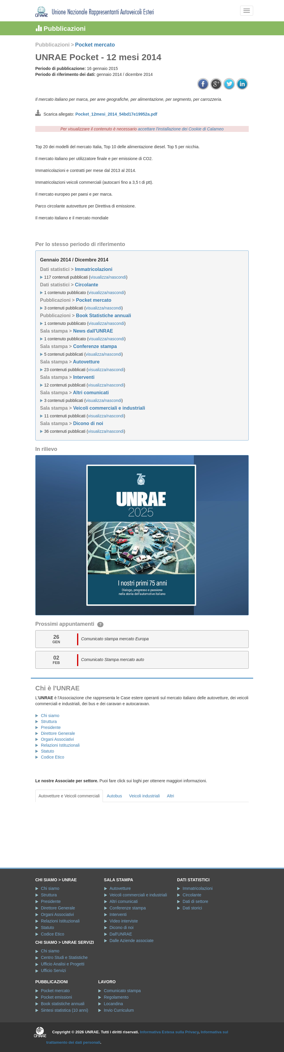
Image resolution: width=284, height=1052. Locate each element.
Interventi (84, 377)
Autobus (114, 796)
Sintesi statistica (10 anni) (64, 1010)
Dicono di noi (88, 423)
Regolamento (116, 997)
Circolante (86, 284)
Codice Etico (52, 757)
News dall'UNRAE (93, 330)
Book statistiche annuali (62, 1003)
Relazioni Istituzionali (60, 745)
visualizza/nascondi (108, 277)
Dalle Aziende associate (132, 940)
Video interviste (124, 921)
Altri (170, 796)
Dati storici (192, 908)
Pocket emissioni (56, 997)
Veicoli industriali (144, 796)
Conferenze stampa (95, 346)
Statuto (47, 751)
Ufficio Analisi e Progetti (62, 964)
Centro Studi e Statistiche (64, 957)
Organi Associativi (57, 739)
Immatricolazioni (93, 269)
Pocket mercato (95, 45)
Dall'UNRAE (121, 934)
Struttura (49, 721)
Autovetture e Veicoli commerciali (69, 796)
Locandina (113, 1003)
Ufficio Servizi (53, 970)
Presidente (51, 727)
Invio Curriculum (119, 1010)
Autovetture (86, 361)
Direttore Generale (58, 733)
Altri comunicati (91, 392)
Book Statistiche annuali (103, 315)
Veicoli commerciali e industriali (109, 408)
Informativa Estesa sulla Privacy (169, 1032)
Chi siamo (50, 715)
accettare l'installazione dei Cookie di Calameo (181, 129)
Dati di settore (195, 901)
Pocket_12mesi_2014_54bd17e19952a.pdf (116, 114)
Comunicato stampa (122, 990)
